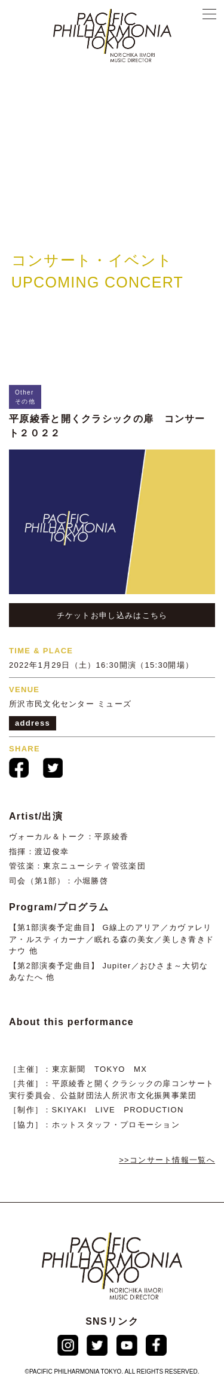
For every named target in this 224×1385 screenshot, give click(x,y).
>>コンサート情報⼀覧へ (167, 1159)
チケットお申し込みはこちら (112, 615)
